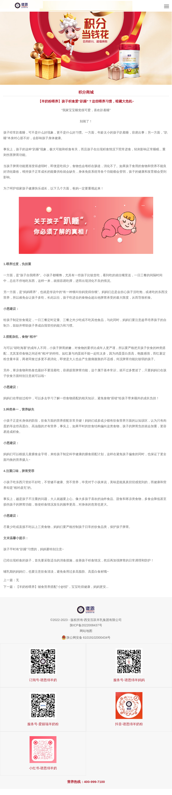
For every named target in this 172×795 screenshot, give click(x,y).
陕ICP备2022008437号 (86, 625)
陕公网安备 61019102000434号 (89, 637)
